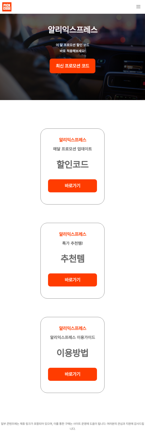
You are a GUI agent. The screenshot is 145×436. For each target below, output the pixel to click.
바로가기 (72, 185)
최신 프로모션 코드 (72, 66)
